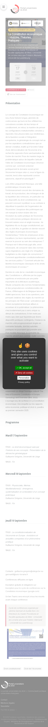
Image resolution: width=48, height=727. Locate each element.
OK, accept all (24, 368)
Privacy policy (24, 382)
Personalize (24, 378)
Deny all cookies (24, 373)
